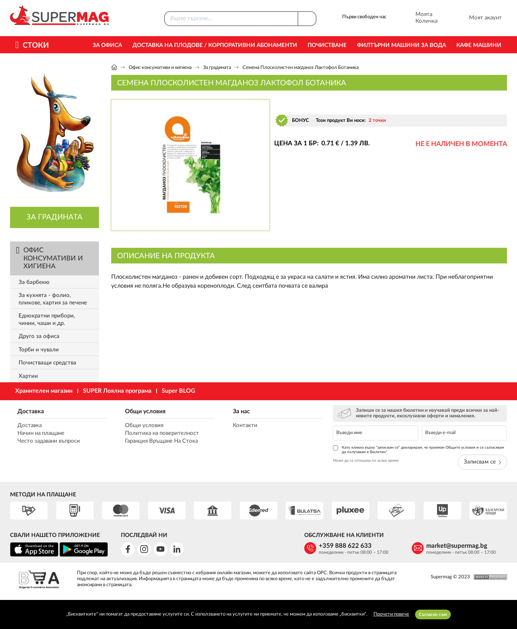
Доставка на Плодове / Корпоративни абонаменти (214, 45)
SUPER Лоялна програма (117, 391)
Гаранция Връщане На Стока (161, 441)
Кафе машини (478, 45)
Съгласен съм (433, 614)
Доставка (30, 411)
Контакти (245, 425)
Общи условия (145, 411)
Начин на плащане (40, 433)
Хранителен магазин (44, 391)
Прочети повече (391, 614)
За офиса (107, 45)
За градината (217, 67)
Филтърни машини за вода (401, 45)
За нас (241, 411)
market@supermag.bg (456, 546)
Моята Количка (416, 18)
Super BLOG (178, 391)
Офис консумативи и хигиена (160, 67)
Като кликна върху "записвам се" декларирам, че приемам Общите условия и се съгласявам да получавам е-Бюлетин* (418, 449)
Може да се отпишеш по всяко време (366, 460)
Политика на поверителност (162, 433)
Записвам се (482, 462)
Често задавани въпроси (48, 441)
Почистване (327, 45)
